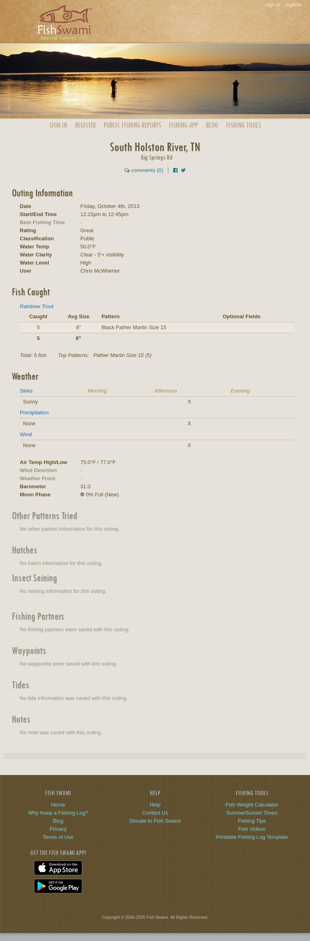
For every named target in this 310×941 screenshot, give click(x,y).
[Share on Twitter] (183, 170)
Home (58, 805)
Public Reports (132, 125)
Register (85, 125)
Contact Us (155, 813)
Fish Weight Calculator (252, 805)
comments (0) (147, 170)
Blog (212, 125)
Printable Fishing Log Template (252, 837)
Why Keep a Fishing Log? (58, 813)
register (293, 5)
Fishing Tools (243, 125)
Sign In (58, 125)
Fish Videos (252, 829)
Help (155, 805)
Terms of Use (58, 837)
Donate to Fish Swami (154, 821)
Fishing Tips (252, 821)
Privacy (58, 829)
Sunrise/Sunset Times (251, 813)
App (183, 125)
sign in (272, 5)
